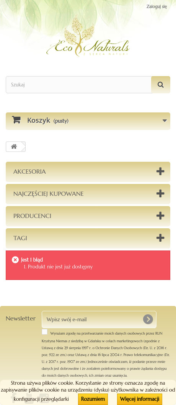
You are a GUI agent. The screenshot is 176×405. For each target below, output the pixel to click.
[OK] (147, 319)
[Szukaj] (160, 84)
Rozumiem (93, 399)
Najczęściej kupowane (48, 193)
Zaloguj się (157, 6)
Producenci (32, 216)
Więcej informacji (139, 399)
